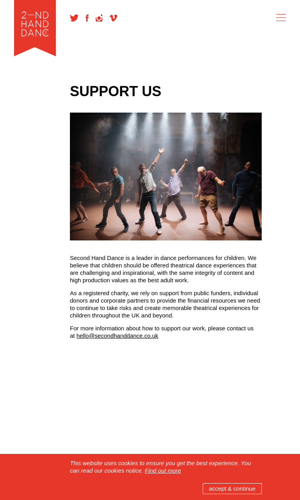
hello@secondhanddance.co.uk (118, 335)
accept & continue (232, 488)
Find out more (163, 470)
